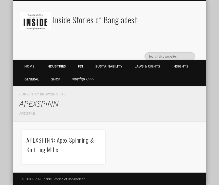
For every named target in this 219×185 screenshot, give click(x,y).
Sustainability (108, 66)
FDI (80, 66)
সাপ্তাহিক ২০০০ (83, 79)
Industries (56, 66)
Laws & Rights (147, 66)
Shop (55, 79)
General (31, 79)
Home (29, 66)
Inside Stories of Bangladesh (95, 20)
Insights (180, 66)
